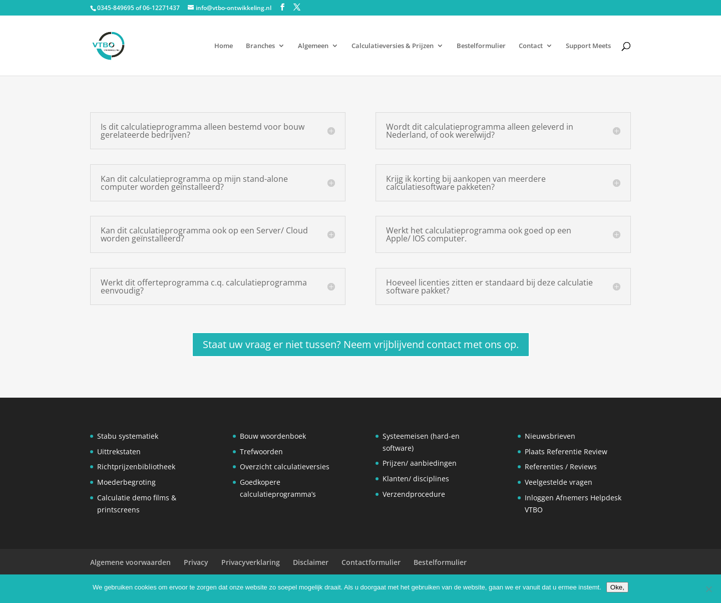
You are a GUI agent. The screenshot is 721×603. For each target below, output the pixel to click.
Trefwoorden (261, 451)
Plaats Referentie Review (566, 451)
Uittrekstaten (119, 451)
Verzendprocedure (414, 494)
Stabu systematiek (127, 436)
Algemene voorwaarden (130, 562)
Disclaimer (310, 562)
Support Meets (588, 46)
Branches (260, 46)
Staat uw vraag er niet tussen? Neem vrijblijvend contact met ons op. (361, 344)
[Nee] (708, 589)
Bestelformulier (481, 46)
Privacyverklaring (250, 562)
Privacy (196, 562)
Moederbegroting (126, 482)
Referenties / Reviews (561, 466)
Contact (531, 46)
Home (223, 46)
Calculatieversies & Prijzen (392, 46)
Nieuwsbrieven (550, 436)
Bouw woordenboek (273, 436)
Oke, (617, 587)
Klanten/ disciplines (416, 478)
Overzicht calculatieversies (284, 466)
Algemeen (313, 46)
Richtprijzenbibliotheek (136, 466)
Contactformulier (371, 562)
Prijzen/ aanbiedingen (420, 463)
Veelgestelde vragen (558, 482)
